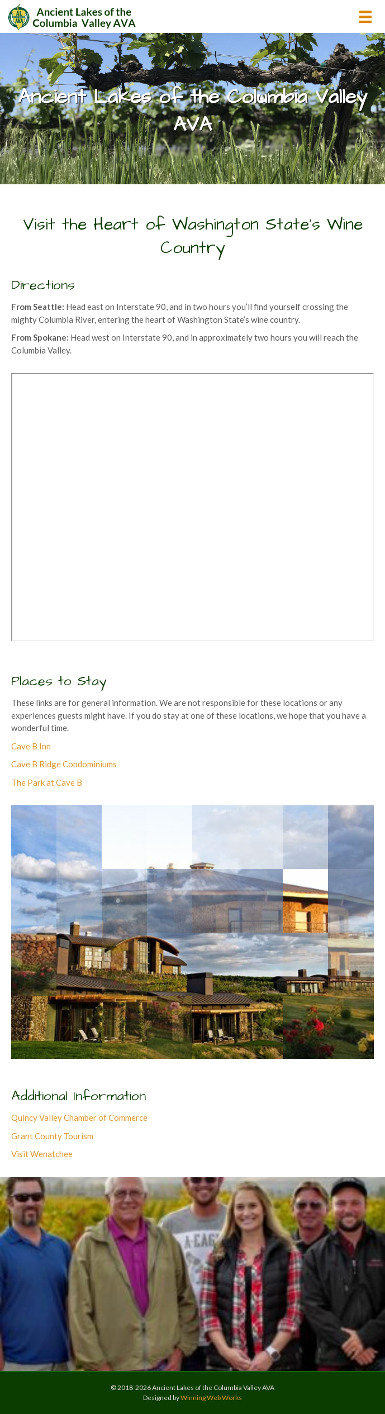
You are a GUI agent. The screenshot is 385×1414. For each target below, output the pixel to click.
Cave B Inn (31, 746)
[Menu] (365, 16)
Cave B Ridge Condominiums (64, 764)
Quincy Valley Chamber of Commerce (79, 1117)
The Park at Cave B (46, 782)
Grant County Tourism (52, 1136)
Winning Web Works (211, 1397)
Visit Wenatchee (42, 1154)
